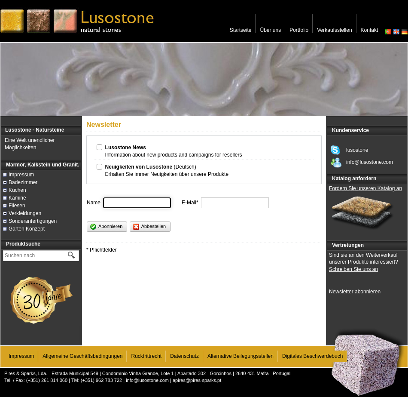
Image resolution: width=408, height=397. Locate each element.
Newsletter (103, 124)
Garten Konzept (27, 229)
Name (93, 203)
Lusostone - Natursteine (34, 130)
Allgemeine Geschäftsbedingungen (82, 356)
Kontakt (369, 30)
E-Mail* (190, 203)
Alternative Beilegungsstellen (240, 356)
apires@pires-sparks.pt (197, 380)
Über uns (270, 30)
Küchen (17, 190)
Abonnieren (106, 226)
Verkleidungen (25, 213)
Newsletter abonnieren (355, 292)
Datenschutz (184, 356)
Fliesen (17, 206)
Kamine (17, 198)
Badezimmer (23, 182)
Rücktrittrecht (146, 356)
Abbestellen (149, 226)
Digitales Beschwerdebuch (312, 356)
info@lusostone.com (147, 380)
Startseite (241, 30)
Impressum (21, 175)
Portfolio (298, 30)
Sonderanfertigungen (33, 221)
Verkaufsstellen (334, 30)
